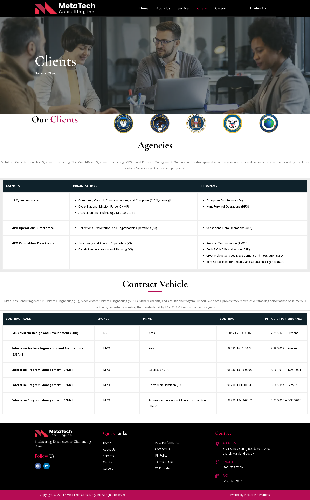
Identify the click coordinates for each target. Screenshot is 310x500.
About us (163, 8)
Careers (221, 8)
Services (184, 8)
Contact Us (258, 8)
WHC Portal (163, 468)
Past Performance (167, 443)
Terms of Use (164, 462)
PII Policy (161, 455)
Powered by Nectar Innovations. (249, 495)
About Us (109, 449)
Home (144, 8)
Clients (202, 8)
